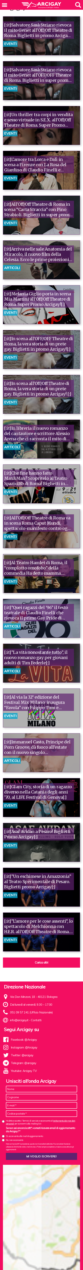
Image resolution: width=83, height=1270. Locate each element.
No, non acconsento (14, 1140)
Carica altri (41, 962)
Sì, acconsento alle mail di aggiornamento (24, 1136)
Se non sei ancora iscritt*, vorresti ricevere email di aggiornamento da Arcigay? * (40, 1129)
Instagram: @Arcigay (24, 1047)
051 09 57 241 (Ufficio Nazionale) (31, 1012)
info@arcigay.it (19, 1020)
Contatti (36, 1020)
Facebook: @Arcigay (24, 1039)
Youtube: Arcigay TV (24, 1071)
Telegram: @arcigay (23, 1063)
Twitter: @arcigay (22, 1055)
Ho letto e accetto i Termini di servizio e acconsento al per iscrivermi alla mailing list (40, 1122)
